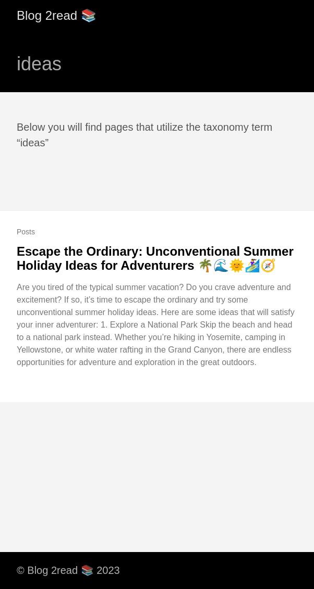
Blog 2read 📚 (56, 15)
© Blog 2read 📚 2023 (68, 570)
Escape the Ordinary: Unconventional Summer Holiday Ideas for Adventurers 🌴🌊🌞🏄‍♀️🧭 (155, 258)
